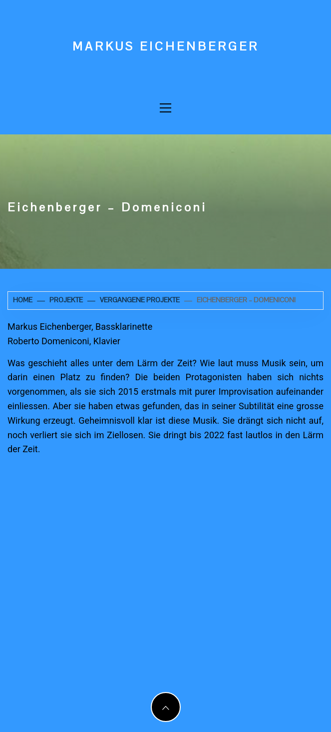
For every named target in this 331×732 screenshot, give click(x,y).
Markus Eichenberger (165, 46)
